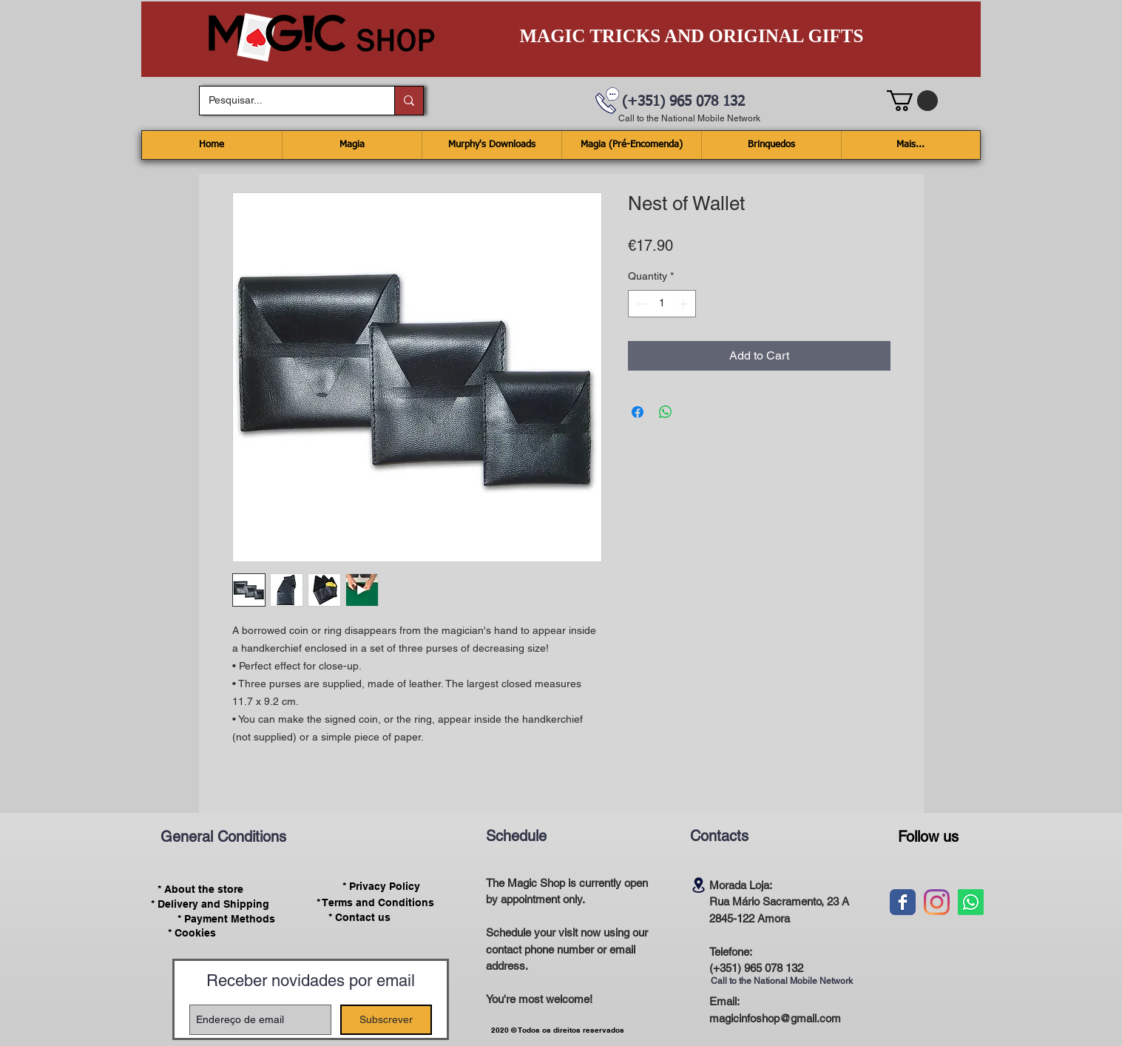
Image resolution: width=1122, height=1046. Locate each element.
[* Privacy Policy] (381, 886)
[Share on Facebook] (637, 412)
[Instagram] (937, 902)
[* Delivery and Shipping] (210, 904)
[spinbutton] (662, 304)
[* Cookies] (192, 933)
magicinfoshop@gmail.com (775, 1018)
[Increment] (684, 304)
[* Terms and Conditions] (375, 902)
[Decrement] (639, 304)
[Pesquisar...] (286, 101)
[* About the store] (200, 889)
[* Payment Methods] (226, 918)
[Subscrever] (386, 1020)
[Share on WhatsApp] (666, 412)
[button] (912, 100)
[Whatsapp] (971, 902)
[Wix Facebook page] (903, 902)
